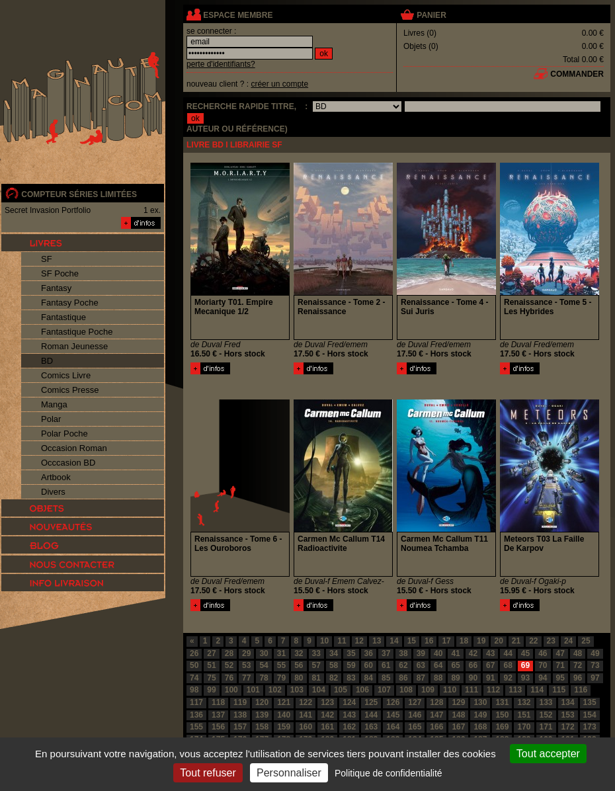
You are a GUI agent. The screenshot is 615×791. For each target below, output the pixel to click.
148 (458, 715)
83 (351, 678)
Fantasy (56, 288)
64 (438, 665)
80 (298, 678)
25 (585, 640)
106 (362, 689)
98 (194, 689)
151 (523, 715)
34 (333, 653)
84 (368, 678)
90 (473, 678)
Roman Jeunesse (74, 346)
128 (436, 702)
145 (392, 715)
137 (218, 715)
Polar (51, 419)
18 (464, 640)
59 (351, 665)
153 (568, 715)
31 (281, 653)
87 (421, 678)
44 (507, 653)
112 (493, 689)
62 (403, 665)
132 (523, 702)
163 (371, 726)
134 (568, 702)
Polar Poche (64, 433)
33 (316, 653)
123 (327, 702)
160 (305, 726)
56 (298, 665)
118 (218, 702)
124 (349, 702)
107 (384, 689)
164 (392, 726)
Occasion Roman (74, 448)
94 (542, 678)
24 (568, 640)
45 (525, 653)
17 (446, 640)
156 (218, 726)
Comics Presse (70, 390)
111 (471, 689)
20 (498, 640)
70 (542, 665)
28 (229, 653)
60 (368, 665)
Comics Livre (66, 375)
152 (546, 715)
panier (431, 15)
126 (392, 702)
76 (229, 678)
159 (283, 726)
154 (589, 715)
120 (261, 702)
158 (261, 726)
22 (533, 640)
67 (490, 665)
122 (305, 702)
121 (283, 702)
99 (211, 689)
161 (327, 726)
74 (194, 678)
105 (340, 689)
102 (275, 689)
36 (368, 653)
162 (349, 726)
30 (263, 653)
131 (502, 702)
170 (523, 726)
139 (261, 715)
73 (595, 665)
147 (436, 715)
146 (414, 715)
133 (546, 702)
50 (194, 665)
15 (411, 640)
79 (281, 678)
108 (406, 689)
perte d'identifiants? (220, 64)
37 (386, 653)
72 (577, 665)
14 (394, 640)
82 (333, 678)
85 (386, 678)
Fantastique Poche (76, 332)
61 (386, 665)
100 (231, 689)
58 (333, 665)
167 (458, 726)
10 (324, 640)
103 (297, 689)
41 (455, 653)
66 (473, 665)
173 (589, 726)
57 (316, 665)
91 (490, 678)
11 (341, 640)
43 (490, 653)
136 (196, 715)
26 (194, 653)
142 (327, 715)
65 (455, 665)
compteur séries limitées (79, 194)
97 (595, 678)
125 (371, 702)
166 (436, 726)
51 (211, 665)
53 (246, 665)
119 (240, 702)
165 (414, 726)
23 (551, 640)
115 (558, 689)
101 (253, 689)
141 (305, 715)
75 (211, 678)
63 (421, 665)
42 (473, 653)
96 (577, 678)
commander (577, 74)
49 (595, 653)
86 (403, 678)
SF (46, 259)
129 (458, 702)
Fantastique (63, 317)
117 (196, 702)
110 (449, 689)
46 (542, 653)
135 (589, 702)
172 (568, 726)
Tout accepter (548, 753)
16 (429, 640)
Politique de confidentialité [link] (388, 773)
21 (516, 640)
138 (240, 715)
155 (196, 726)
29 (246, 653)
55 (281, 665)
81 (316, 678)
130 (480, 702)
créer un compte (279, 84)
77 (246, 678)
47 (560, 653)
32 (298, 653)
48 (577, 653)
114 (537, 689)
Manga (54, 404)
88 (438, 678)
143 (349, 715)
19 (481, 640)
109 (427, 689)
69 (525, 665)
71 (560, 665)
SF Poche (60, 273)
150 (502, 715)
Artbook (56, 477)
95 (560, 678)
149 (480, 715)
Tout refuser (207, 772)
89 (455, 678)
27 (211, 653)
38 (403, 653)
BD (47, 361)
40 (438, 653)
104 (318, 689)
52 (229, 665)
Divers (53, 492)
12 (359, 640)
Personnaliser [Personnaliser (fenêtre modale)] (289, 772)
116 (580, 689)
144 (371, 715)
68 (507, 665)
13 (376, 640)
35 (351, 653)
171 (546, 726)
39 (421, 653)
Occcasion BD (68, 463)
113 (515, 689)
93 (525, 678)
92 (507, 678)
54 (263, 665)
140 (283, 715)
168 (480, 726)
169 (502, 726)
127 (414, 702)
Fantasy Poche (70, 303)
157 (240, 726)
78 (263, 678)
